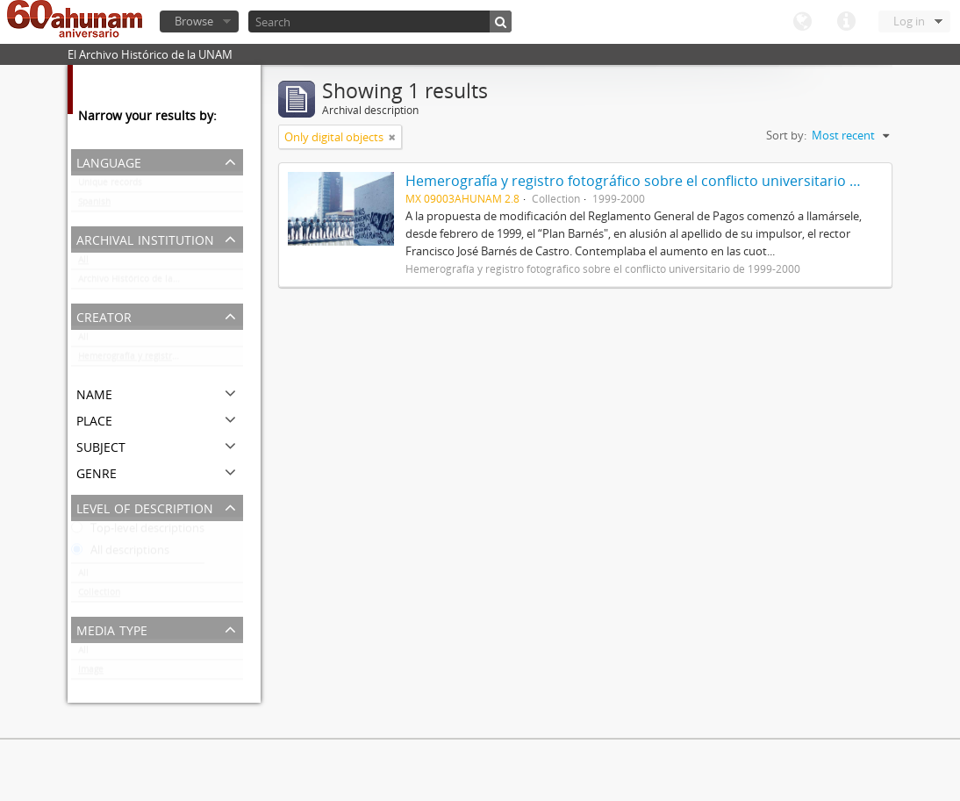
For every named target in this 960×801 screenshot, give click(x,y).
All (83, 263)
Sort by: (786, 135)
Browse (194, 21)
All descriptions (120, 553)
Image (91, 673)
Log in (909, 21)
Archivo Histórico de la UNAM (140, 282)
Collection (99, 596)
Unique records (110, 186)
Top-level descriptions (137, 532)
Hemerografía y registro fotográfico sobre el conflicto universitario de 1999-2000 (160, 360)
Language (802, 22)
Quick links (846, 22)
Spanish (94, 205)
